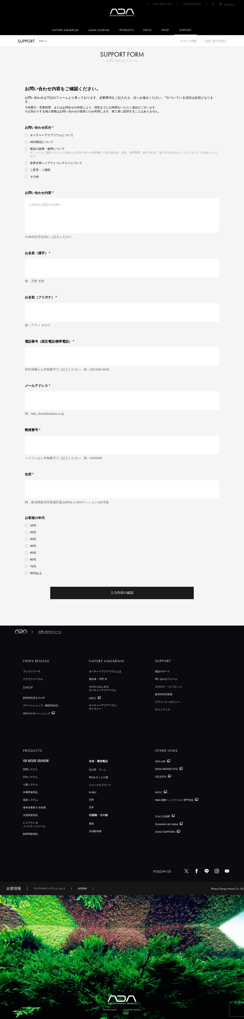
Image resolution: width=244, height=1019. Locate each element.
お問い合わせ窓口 (215, 41)
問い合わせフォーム (166, 679)
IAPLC (92, 698)
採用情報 (82, 888)
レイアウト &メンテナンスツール (34, 824)
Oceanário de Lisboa (166, 824)
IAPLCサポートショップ (36, 713)
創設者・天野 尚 (98, 679)
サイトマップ (162, 709)
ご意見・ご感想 (40, 169)
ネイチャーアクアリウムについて (51, 135)
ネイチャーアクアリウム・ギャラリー (104, 707)
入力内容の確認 (122, 592)
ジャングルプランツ (100, 785)
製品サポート (162, 671)
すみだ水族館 (162, 816)
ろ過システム (30, 784)
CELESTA (160, 776)
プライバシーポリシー (167, 702)
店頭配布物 (95, 831)
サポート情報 (188, 41)
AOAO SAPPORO (165, 831)
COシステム (30, 777)
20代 (33, 532)
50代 (33, 552)
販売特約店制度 (163, 694)
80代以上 (36, 573)
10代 (33, 525)
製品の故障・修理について (47, 148)
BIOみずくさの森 (98, 777)
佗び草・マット (97, 769)
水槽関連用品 (30, 792)
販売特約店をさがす (34, 697)
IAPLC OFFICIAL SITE (162, 4)
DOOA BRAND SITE (192, 4)
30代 (33, 539)
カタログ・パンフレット (168, 686)
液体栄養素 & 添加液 (34, 807)
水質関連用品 (30, 815)
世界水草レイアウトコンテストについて (56, 163)
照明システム (30, 769)
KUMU (92, 792)
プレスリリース (31, 671)
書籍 (91, 823)
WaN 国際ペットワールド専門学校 (174, 800)
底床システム (30, 799)
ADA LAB (160, 761)
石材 (91, 799)
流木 (91, 807)
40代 (33, 546)
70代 (33, 566)
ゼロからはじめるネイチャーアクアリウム (102, 688)
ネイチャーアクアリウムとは (105, 671)
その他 (34, 176)
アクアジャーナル (33, 679)
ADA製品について (41, 142)
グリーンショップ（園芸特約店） (41, 705)
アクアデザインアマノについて (49, 888)
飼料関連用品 (30, 834)
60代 (33, 559)
